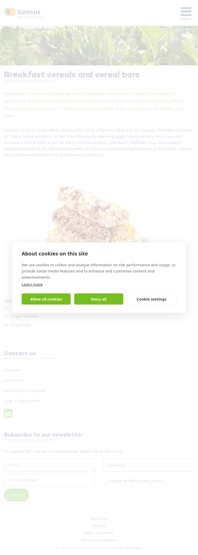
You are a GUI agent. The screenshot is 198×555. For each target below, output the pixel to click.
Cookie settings (152, 299)
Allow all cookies (46, 299)
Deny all (98, 299)
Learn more (32, 284)
